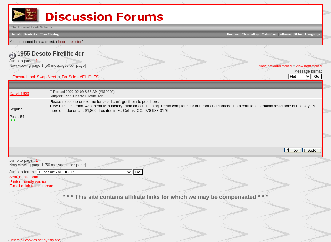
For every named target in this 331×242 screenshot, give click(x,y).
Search (16, 34)
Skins (298, 34)
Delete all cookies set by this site (35, 240)
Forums (233, 34)
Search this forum (24, 177)
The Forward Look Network (31, 27)
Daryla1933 (19, 93)
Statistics (31, 34)
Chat (245, 34)
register (75, 41)
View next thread (309, 66)
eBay (255, 34)
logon (62, 41)
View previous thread (275, 66)
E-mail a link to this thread (31, 186)
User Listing (49, 34)
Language (312, 34)
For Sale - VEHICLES (80, 77)
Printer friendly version (28, 181)
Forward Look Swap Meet (34, 77)
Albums (285, 34)
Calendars (269, 34)
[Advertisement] (165, 219)
